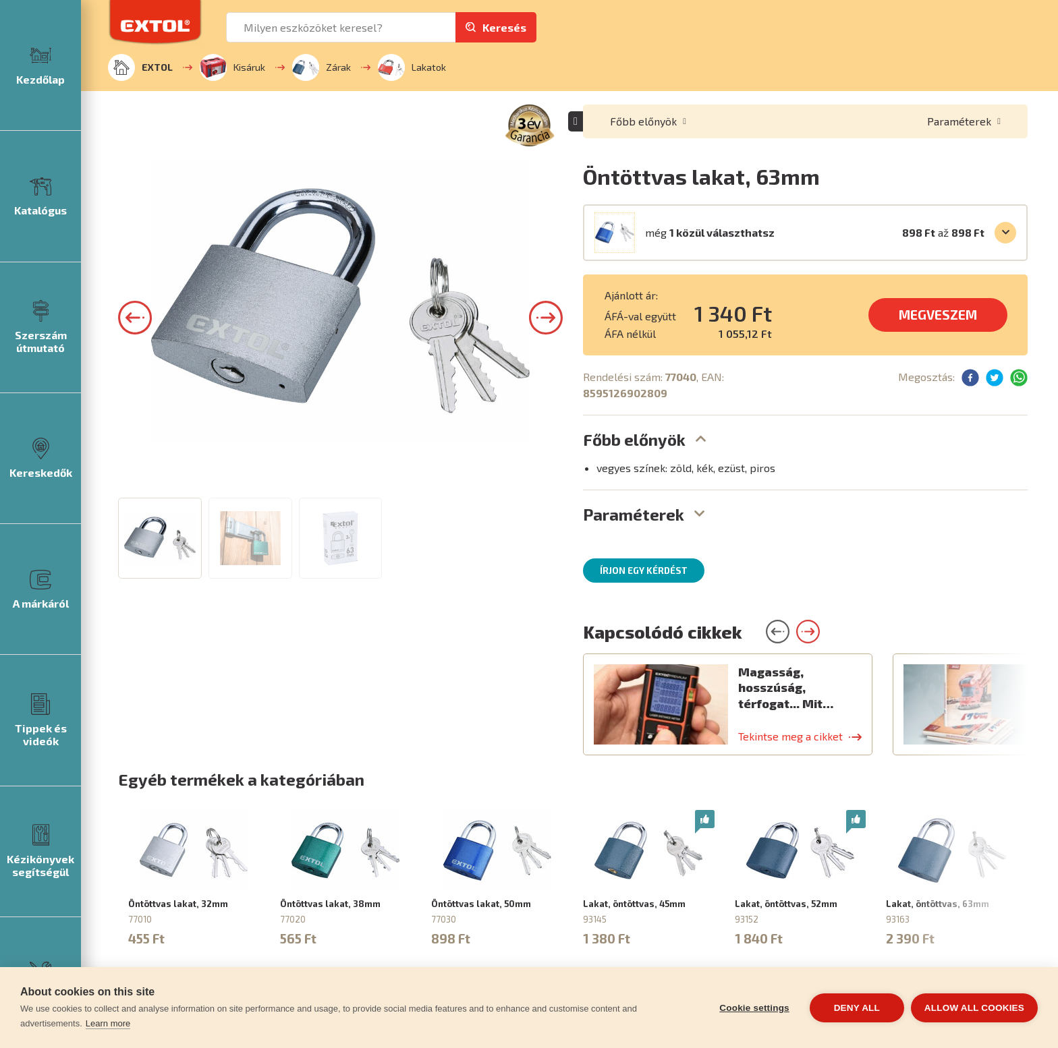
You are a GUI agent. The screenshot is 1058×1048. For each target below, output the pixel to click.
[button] (135, 549)
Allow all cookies (974, 1008)
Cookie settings (754, 1008)
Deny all (857, 1008)
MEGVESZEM (938, 314)
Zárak (321, 67)
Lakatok (412, 67)
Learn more (108, 1023)
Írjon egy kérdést (644, 570)
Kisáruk (232, 67)
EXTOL (140, 67)
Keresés (504, 27)
